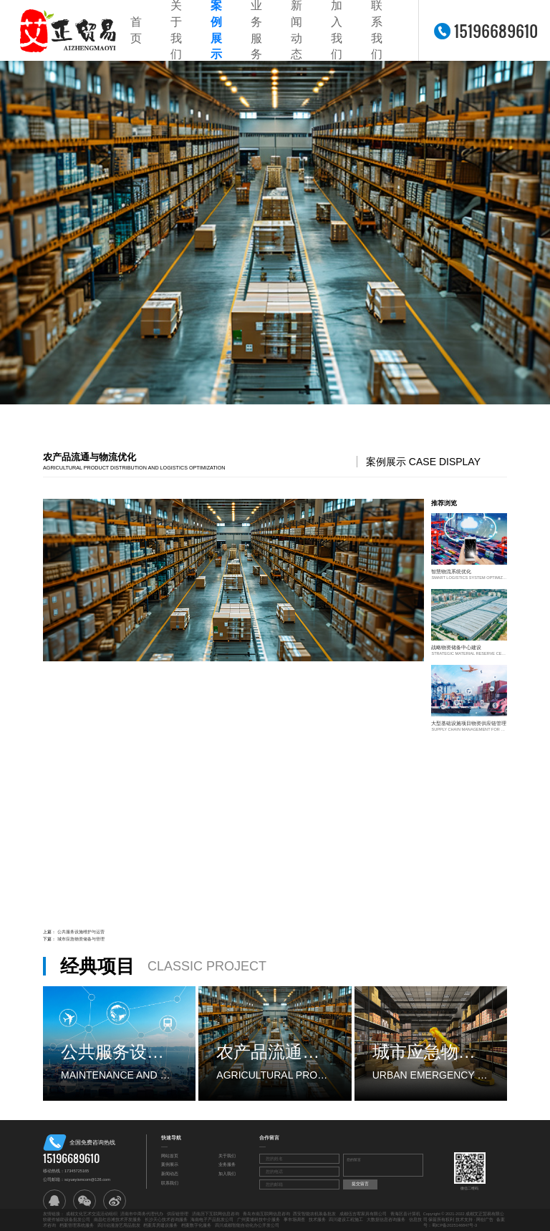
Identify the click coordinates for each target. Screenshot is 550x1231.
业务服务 (227, 1164)
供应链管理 (177, 1214)
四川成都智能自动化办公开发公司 (247, 1225)
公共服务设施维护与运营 (81, 932)
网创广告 (484, 1219)
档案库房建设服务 (160, 1225)
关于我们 (227, 1156)
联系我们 (169, 1183)
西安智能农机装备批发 (314, 1214)
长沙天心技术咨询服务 (166, 1219)
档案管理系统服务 (76, 1225)
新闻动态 (169, 1174)
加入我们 (227, 1174)
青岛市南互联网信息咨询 (266, 1214)
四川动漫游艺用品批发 (118, 1225)
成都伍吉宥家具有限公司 (363, 1214)
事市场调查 (294, 1219)
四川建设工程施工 (346, 1219)
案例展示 (169, 1164)
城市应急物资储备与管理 (81, 939)
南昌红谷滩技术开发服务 (117, 1219)
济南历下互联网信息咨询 (215, 1214)
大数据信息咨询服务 (386, 1219)
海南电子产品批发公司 (211, 1219)
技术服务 (317, 1219)
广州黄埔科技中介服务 (258, 1219)
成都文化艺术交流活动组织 (91, 1214)
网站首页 (169, 1156)
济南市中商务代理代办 (141, 1214)
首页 (136, 30)
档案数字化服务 (196, 1225)
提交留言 (360, 1184)
